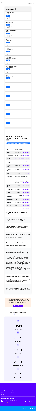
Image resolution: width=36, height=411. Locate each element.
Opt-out (2, 394)
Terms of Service (4, 390)
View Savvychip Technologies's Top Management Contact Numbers (18, 143)
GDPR (2, 392)
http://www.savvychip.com (19, 158)
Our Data (12, 390)
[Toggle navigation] (2, 3)
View (8, 15)
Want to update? (26, 152)
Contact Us (13, 392)
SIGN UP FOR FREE (18, 305)
